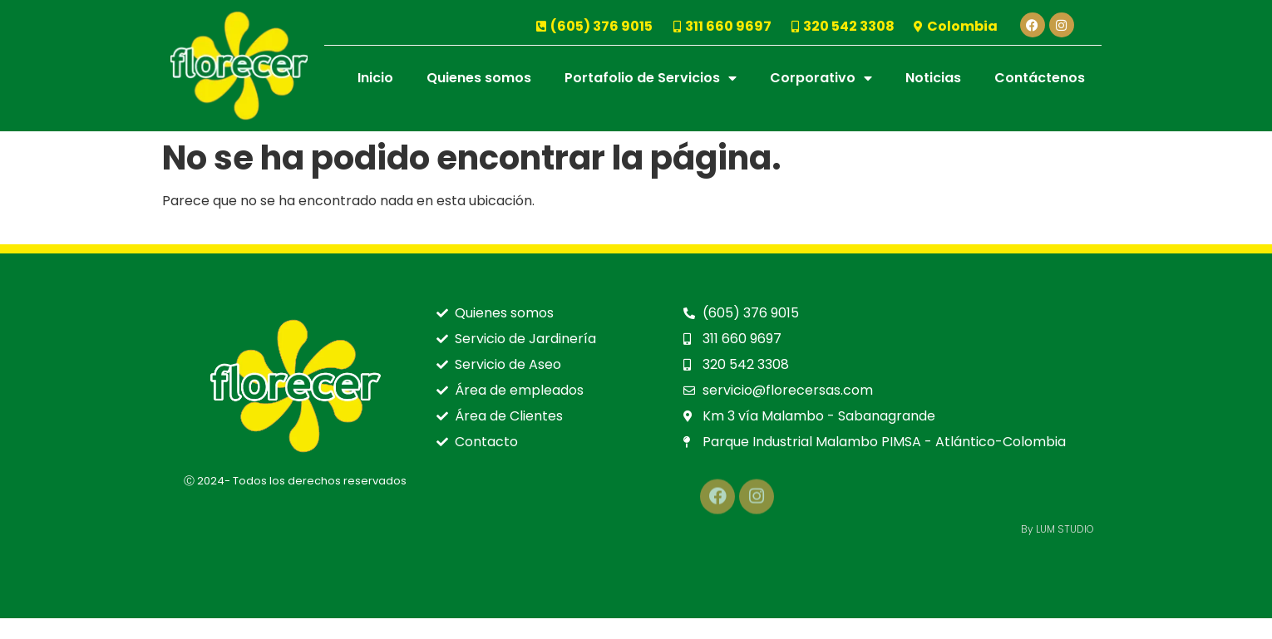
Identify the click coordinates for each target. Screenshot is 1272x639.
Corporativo (821, 78)
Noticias (933, 77)
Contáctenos (1039, 77)
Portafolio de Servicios (651, 78)
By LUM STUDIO (1057, 529)
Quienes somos (478, 77)
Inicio (375, 77)
